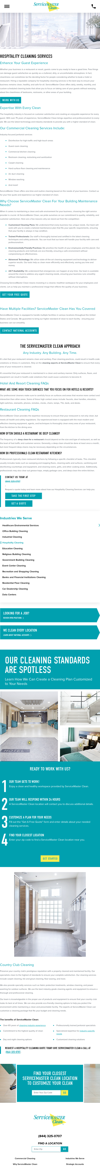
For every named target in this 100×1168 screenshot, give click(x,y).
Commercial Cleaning (25, 1158)
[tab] (99, 525)
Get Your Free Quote (15, 294)
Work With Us (10, 100)
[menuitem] (50, 525)
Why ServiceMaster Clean (25, 1164)
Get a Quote (18, 503)
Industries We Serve (75, 1158)
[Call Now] (94, 6)
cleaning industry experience (32, 1025)
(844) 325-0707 (13, 1052)
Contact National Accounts (19, 330)
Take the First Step (23, 496)
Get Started (50, 858)
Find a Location (50, 1143)
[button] (7, 6)
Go (64, 1092)
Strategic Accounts (75, 1164)
